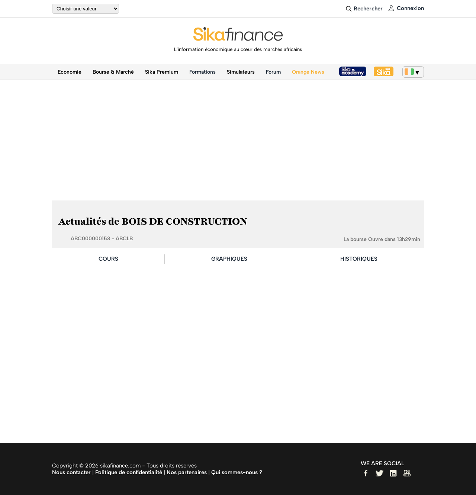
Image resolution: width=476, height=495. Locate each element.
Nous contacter (71, 472)
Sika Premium (161, 72)
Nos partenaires (187, 472)
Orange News (308, 72)
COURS (108, 258)
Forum (273, 72)
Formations (202, 72)
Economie (69, 72)
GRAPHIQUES (229, 258)
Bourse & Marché (113, 72)
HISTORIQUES (358, 258)
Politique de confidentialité (128, 472)
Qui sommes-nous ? (236, 472)
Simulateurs (241, 72)
